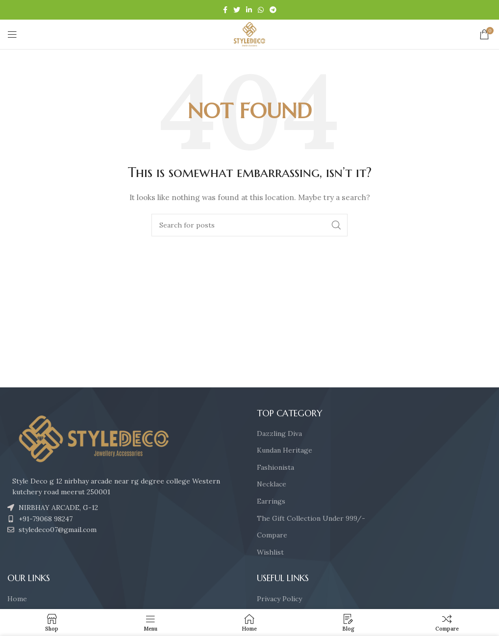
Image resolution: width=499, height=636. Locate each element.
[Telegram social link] (273, 9)
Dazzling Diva (279, 433)
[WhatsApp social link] (261, 9)
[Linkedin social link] (249, 9)
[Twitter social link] (236, 9)
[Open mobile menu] (12, 34)
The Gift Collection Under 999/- (311, 518)
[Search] (249, 225)
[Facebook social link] (225, 9)
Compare (272, 535)
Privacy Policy (279, 598)
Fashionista (275, 467)
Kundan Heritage (284, 450)
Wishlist (270, 552)
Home (17, 598)
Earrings (271, 501)
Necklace (271, 484)
